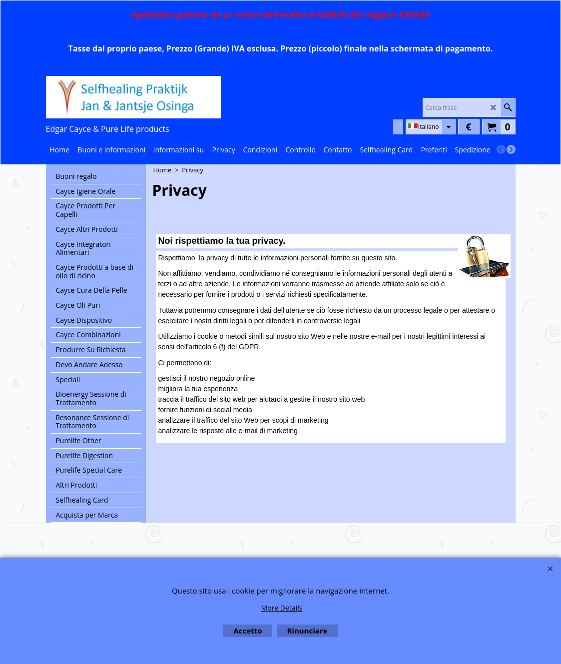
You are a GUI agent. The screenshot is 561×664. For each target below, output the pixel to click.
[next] (511, 149)
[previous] (501, 149)
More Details (282, 608)
